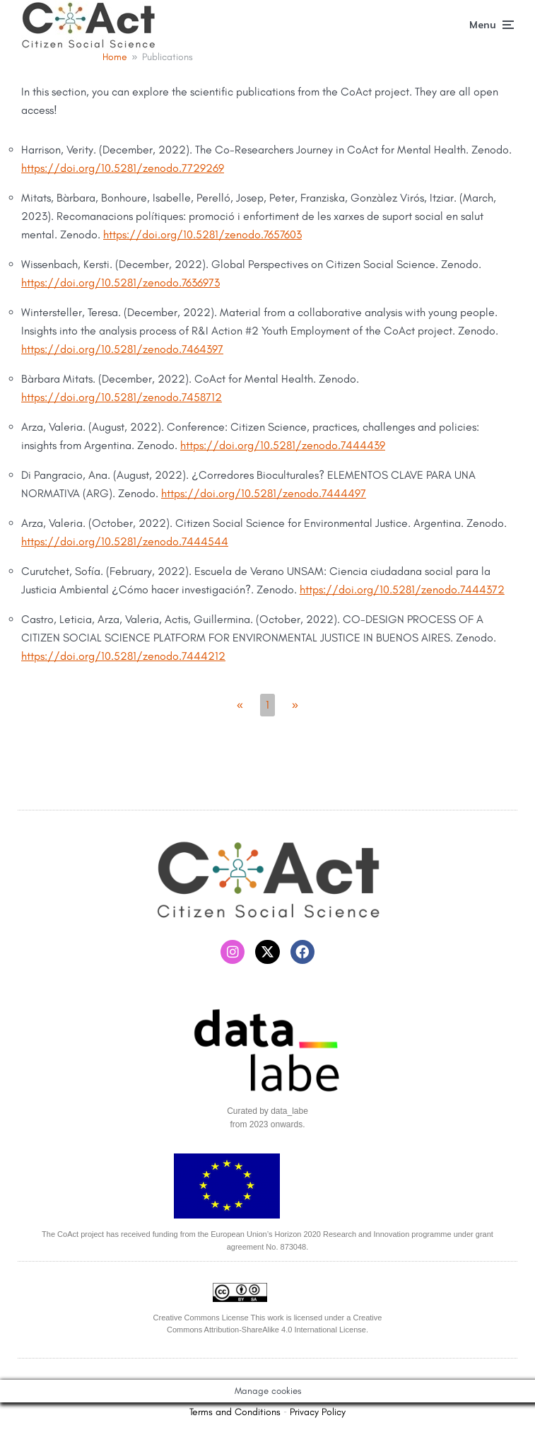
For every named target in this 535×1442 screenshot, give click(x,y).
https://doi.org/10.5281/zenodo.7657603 (202, 234)
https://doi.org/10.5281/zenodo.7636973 (120, 282)
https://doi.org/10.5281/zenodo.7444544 (124, 541)
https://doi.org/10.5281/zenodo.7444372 (402, 589)
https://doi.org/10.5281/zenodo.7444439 (282, 445)
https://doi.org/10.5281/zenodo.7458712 (121, 397)
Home (114, 57)
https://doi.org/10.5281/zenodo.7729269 (122, 168)
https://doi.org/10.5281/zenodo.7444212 (123, 656)
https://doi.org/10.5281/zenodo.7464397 (122, 349)
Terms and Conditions (235, 1412)
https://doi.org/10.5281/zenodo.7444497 (263, 493)
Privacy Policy (318, 1412)
